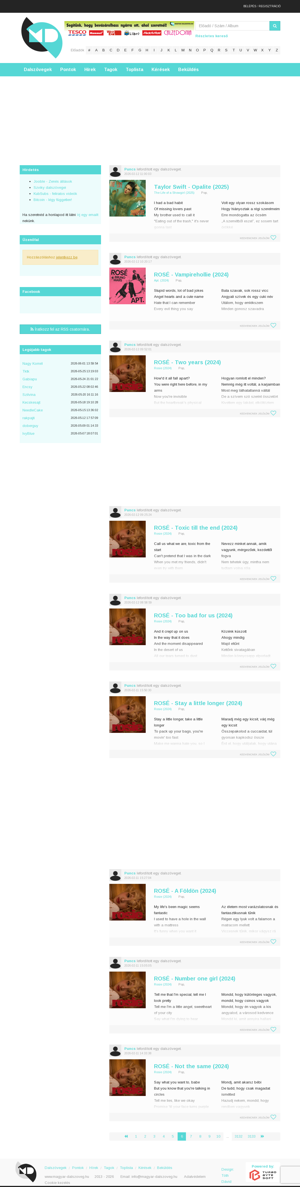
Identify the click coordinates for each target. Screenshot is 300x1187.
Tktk (25, 367)
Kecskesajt (31, 398)
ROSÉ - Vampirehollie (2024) (191, 270)
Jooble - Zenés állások (53, 177)
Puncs (130, 165)
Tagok (110, 65)
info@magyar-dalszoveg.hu (154, 1172)
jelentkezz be (66, 253)
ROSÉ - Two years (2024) (187, 358)
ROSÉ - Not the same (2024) (191, 1062)
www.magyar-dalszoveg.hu (67, 1172)
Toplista (134, 65)
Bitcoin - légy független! (53, 195)
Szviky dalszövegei (50, 183)
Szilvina (29, 390)
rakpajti (28, 413)
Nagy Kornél (32, 359)
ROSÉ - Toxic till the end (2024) (196, 523)
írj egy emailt (87, 210)
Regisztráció (270, 4)
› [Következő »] (264, 1132)
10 (218, 1132)
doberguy (30, 421)
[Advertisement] (150, 111)
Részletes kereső (211, 31)
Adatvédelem (195, 1172)
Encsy (27, 382)
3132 (239, 1132)
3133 (252, 1132)
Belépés (249, 4)
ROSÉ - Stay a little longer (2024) (198, 699)
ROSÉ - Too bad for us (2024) (193, 611)
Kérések (161, 65)
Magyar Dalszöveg (42, 33)
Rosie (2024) (163, 363)
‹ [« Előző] (128, 1132)
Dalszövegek (38, 65)
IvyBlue (28, 429)
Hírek (90, 65)
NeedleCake (32, 406)
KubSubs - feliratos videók (55, 189)
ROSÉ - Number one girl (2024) (194, 974)
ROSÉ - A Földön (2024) (185, 886)
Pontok (68, 65)
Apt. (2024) (161, 276)
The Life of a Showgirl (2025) (174, 188)
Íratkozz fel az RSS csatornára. (60, 325)
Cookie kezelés (57, 1178)
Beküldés (188, 65)
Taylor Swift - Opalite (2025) (191, 182)
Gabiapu (29, 375)
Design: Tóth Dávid (227, 1168)
